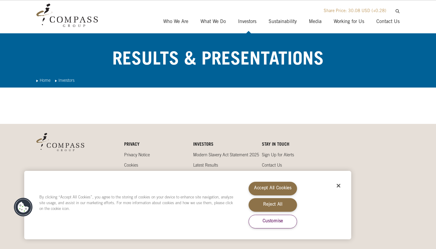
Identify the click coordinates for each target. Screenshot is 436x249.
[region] (187, 205)
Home (45, 81)
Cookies (131, 166)
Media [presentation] (315, 21)
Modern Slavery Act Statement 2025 (226, 155)
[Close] (338, 185)
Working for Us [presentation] (349, 21)
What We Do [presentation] (213, 21)
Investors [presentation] (247, 21)
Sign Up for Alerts (278, 155)
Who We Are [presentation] (175, 21)
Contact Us (272, 166)
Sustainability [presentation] (283, 21)
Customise (273, 221)
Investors (66, 81)
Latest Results (205, 166)
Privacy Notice (137, 155)
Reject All (272, 205)
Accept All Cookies (273, 188)
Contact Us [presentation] (388, 21)
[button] (23, 207)
